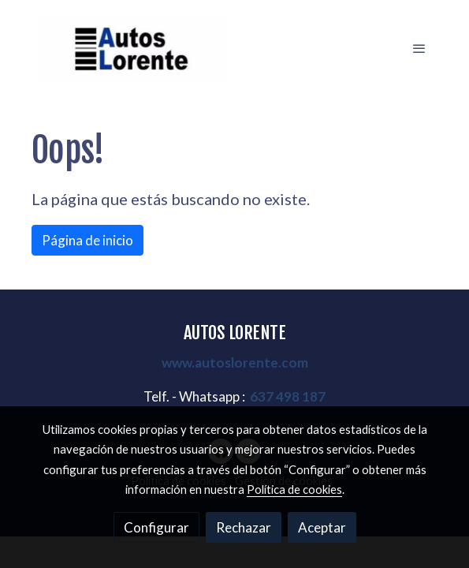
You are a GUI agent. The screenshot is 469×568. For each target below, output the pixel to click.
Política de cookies (294, 489)
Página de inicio (87, 240)
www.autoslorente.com (235, 362)
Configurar (156, 527)
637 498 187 (288, 396)
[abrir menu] (419, 48)
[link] (132, 48)
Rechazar (243, 527)
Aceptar (322, 527)
